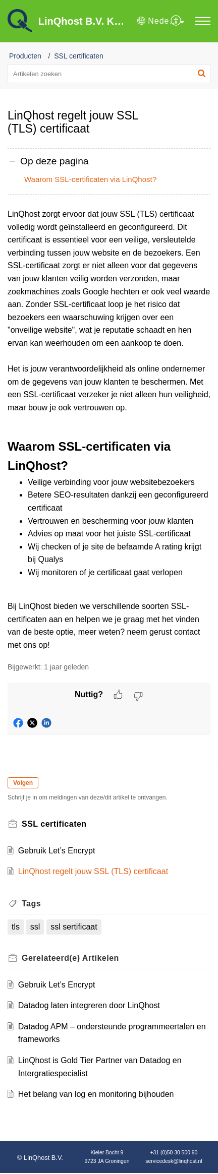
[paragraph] (109, 430)
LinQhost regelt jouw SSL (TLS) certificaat (93, 871)
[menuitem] (176, 21)
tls (16, 926)
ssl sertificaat (73, 926)
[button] (160, 21)
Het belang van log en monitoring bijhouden (96, 1094)
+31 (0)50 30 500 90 (174, 1152)
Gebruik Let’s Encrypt (56, 850)
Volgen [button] (23, 782)
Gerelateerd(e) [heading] (70, 958)
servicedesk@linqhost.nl (173, 1161)
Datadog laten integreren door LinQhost (89, 1005)
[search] (109, 73)
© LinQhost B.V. (40, 1157)
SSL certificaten (78, 56)
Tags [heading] (31, 903)
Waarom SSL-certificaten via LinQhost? (90, 179)
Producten (25, 56)
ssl (35, 926)
